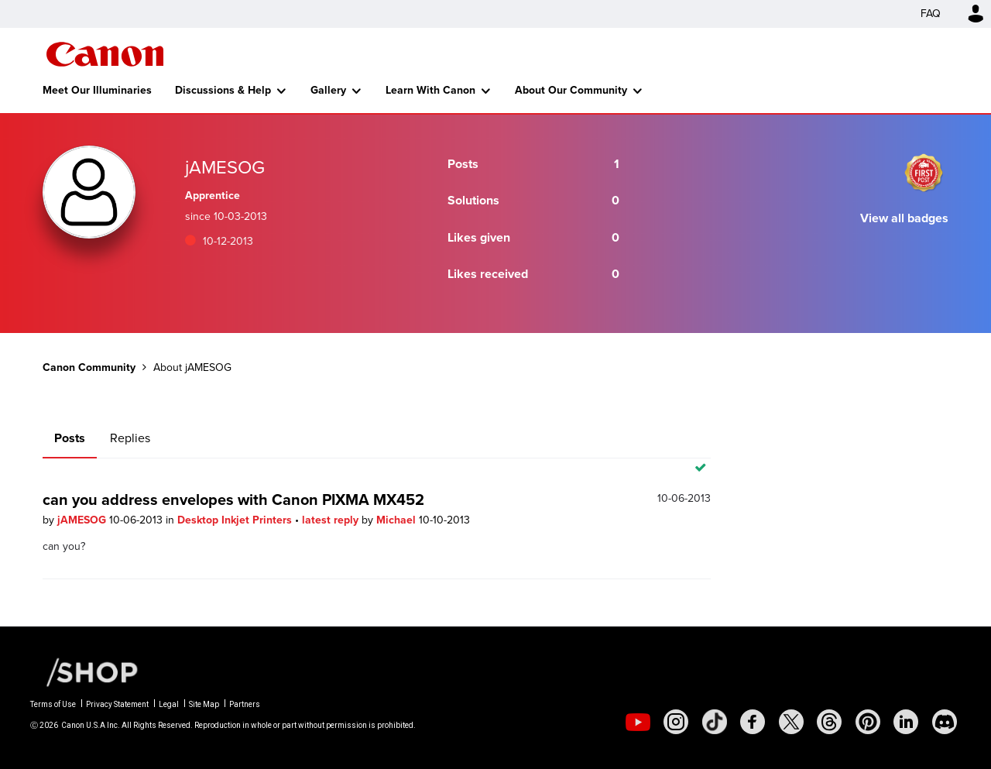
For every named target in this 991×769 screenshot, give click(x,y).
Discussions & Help (223, 90)
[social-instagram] (676, 721)
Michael (397, 520)
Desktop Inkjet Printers (236, 520)
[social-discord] (944, 721)
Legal (169, 704)
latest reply (332, 520)
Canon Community (104, 54)
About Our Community (571, 90)
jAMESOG (83, 520)
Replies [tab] (130, 438)
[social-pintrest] (868, 721)
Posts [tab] (69, 438)
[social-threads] (829, 721)
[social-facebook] (752, 721)
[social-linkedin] (905, 721)
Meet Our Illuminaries (97, 90)
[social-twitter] (791, 721)
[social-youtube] (638, 721)
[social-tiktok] (714, 721)
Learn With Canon (430, 90)
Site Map (204, 704)
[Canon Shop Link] (84, 671)
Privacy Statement (117, 704)
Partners (244, 704)
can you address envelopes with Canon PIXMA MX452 (233, 499)
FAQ (931, 13)
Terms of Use (53, 704)
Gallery (328, 90)
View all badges (904, 218)
